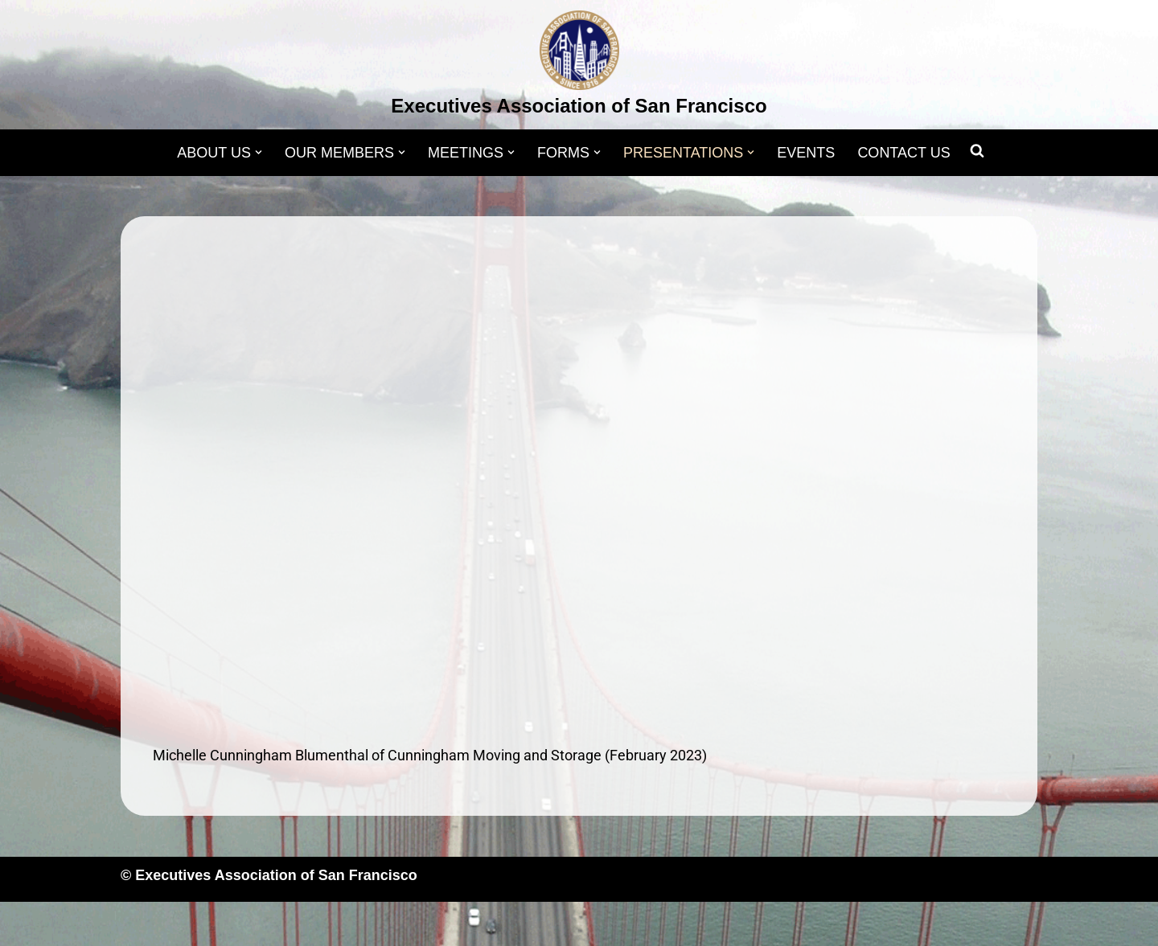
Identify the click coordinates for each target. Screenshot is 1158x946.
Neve (137, 923)
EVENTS (806, 153)
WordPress (282, 923)
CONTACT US (903, 153)
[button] (258, 152)
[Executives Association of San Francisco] (578, 66)
